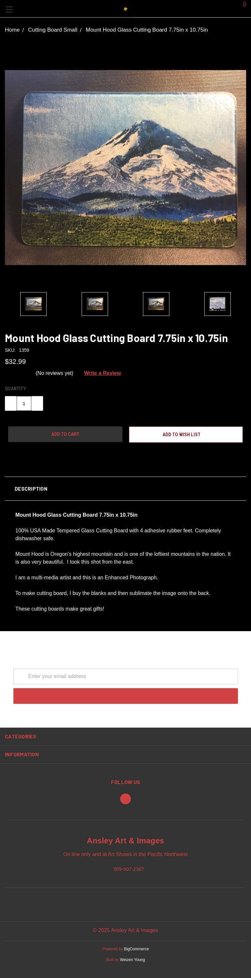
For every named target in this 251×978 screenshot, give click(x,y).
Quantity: (16, 388)
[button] (125, 489)
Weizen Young (132, 959)
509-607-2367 (129, 868)
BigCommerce (136, 949)
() (241, 4)
